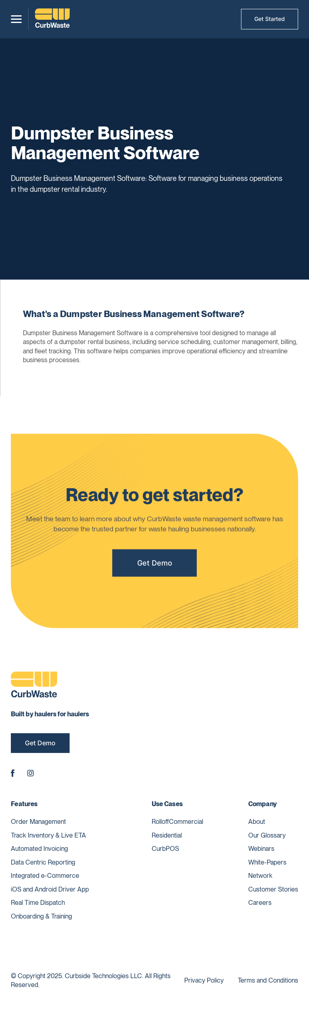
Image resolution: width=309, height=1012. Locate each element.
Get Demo (154, 565)
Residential (167, 835)
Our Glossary (267, 835)
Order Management (38, 821)
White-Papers (267, 862)
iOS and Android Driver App (50, 889)
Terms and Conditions (268, 980)
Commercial (186, 821)
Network (260, 875)
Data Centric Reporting (43, 862)
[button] (16, 19)
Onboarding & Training (41, 916)
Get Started (269, 18)
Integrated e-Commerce (45, 875)
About (256, 821)
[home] (52, 19)
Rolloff (160, 821)
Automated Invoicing (39, 848)
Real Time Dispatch (38, 902)
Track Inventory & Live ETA (48, 835)
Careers (260, 902)
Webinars (261, 848)
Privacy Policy (204, 980)
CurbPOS (165, 848)
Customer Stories (273, 889)
